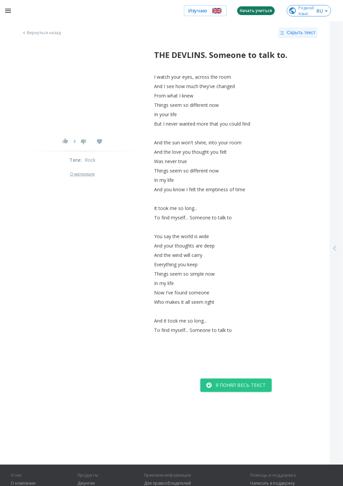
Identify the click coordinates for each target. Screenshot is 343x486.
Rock (90, 160)
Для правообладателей (167, 483)
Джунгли (86, 483)
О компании (23, 483)
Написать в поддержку (272, 483)
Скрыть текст (298, 33)
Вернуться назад (41, 33)
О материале (82, 174)
